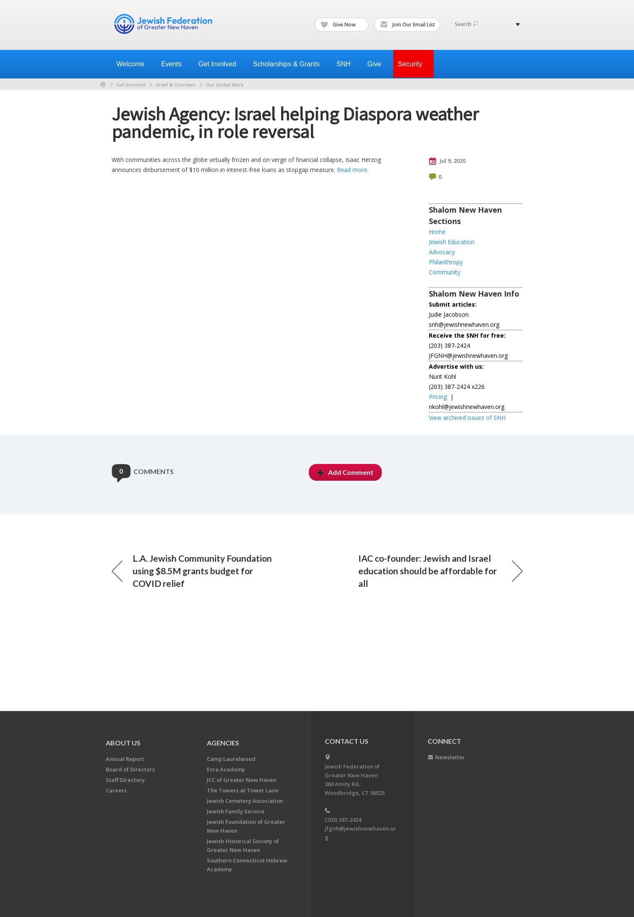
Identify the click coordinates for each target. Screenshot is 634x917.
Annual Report (125, 759)
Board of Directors (130, 769)
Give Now (342, 25)
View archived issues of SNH (467, 418)
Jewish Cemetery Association (245, 801)
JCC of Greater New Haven (242, 780)
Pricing (438, 397)
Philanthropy (446, 262)
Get (220, 64)
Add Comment (345, 472)
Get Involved (130, 84)
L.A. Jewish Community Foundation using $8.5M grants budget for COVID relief (192, 571)
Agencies (223, 743)
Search (466, 24)
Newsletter (450, 757)
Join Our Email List (407, 25)
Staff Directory (125, 780)
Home (103, 84)
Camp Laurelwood (231, 759)
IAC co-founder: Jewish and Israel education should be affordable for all (440, 571)
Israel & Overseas (175, 84)
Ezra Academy (226, 769)
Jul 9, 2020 (447, 161)
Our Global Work (224, 84)
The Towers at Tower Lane (243, 790)
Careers (116, 790)
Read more (352, 170)
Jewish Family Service (235, 811)
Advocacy (442, 252)
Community (444, 272)
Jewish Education (452, 242)
